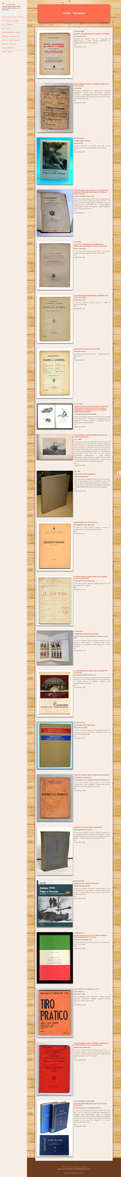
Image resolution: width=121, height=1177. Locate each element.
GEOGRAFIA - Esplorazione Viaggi (10, 36)
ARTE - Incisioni (6, 28)
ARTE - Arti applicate (7, 25)
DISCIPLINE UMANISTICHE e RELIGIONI (11, 32)
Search (18, 13)
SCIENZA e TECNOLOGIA (8, 48)
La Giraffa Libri (8, 4)
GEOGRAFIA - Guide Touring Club (10, 40)
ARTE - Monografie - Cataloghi (10, 21)
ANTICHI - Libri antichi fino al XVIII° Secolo (13, 17)
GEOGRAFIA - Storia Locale (9, 44)
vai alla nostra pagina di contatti (74, 1167)
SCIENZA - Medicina (7, 52)
